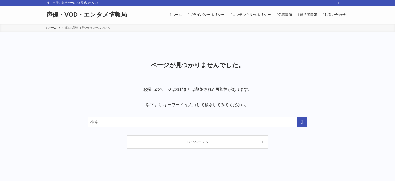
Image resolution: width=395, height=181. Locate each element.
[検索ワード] (197, 122)
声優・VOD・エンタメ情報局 (86, 15)
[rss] (339, 3)
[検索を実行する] (302, 122)
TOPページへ (197, 142)
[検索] (345, 3)
